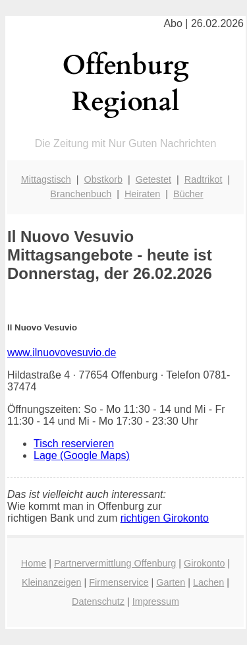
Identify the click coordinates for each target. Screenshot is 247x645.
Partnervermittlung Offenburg (115, 563)
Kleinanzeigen (51, 582)
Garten (170, 582)
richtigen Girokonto (165, 518)
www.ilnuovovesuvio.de (61, 352)
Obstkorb (103, 179)
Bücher (188, 194)
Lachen (208, 582)
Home (33, 563)
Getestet (153, 179)
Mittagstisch (46, 179)
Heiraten (142, 194)
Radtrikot (203, 179)
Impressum (155, 601)
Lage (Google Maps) (82, 455)
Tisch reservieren (74, 443)
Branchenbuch (80, 194)
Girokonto (204, 563)
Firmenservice (118, 582)
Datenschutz (98, 601)
